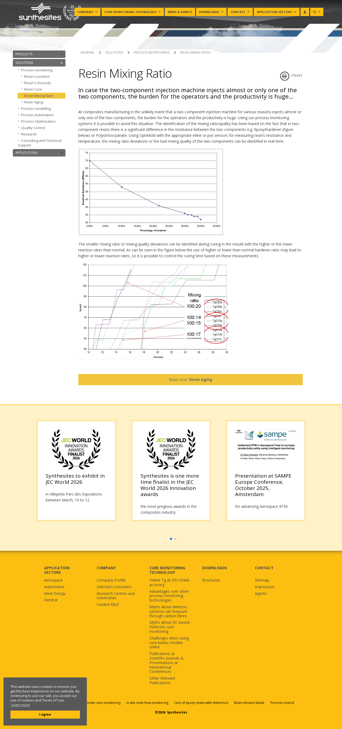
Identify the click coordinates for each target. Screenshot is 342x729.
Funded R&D (108, 604)
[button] (171, 539)
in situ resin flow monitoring (147, 702)
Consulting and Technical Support (39, 142)
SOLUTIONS (39, 62)
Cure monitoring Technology (130, 12)
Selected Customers (114, 587)
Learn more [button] (20, 705)
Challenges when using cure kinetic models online (169, 642)
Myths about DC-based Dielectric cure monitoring (169, 627)
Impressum (264, 587)
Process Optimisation (38, 121)
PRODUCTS (39, 54)
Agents (261, 593)
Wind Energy (54, 593)
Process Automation (37, 114)
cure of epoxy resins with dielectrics (201, 702)
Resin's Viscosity (37, 82)
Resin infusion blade (249, 702)
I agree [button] (45, 714)
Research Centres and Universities (116, 596)
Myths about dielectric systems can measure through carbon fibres (168, 611)
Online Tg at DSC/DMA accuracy (169, 582)
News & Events (180, 12)
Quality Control (33, 127)
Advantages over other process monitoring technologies (169, 596)
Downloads (209, 12)
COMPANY (106, 567)
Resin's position (37, 76)
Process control (282, 702)
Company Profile (111, 580)
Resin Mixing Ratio (39, 95)
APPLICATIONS (39, 152)
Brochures (211, 580)
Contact (238, 12)
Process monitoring (42, 70)
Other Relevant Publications (162, 680)
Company (85, 12)
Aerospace (53, 580)
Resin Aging (33, 102)
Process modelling (36, 108)
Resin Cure (33, 89)
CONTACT (264, 567)
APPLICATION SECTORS (56, 570)
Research (29, 134)
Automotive (54, 587)
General (50, 600)
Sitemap (262, 580)
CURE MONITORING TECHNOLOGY (167, 570)
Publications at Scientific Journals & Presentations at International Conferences (166, 663)
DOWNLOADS (214, 567)
